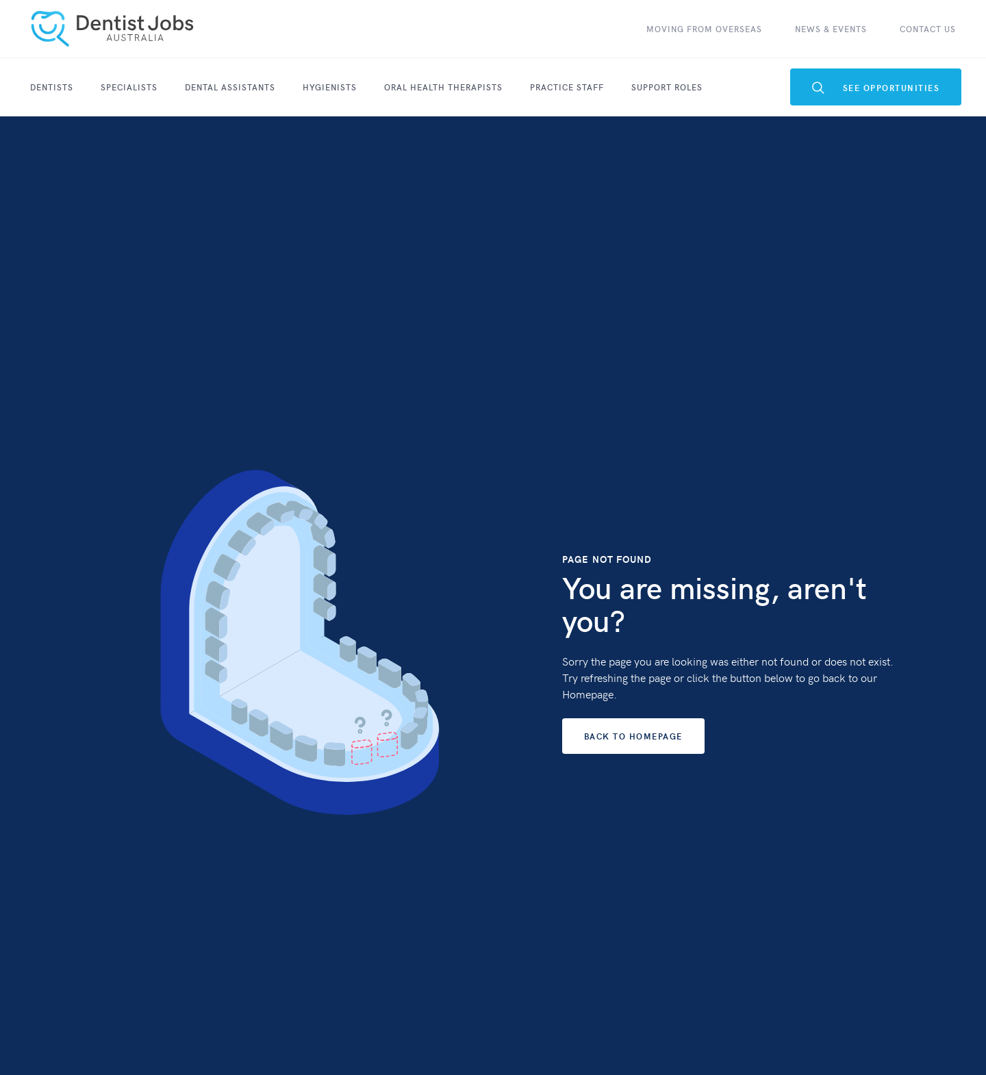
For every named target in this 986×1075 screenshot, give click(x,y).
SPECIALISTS (129, 86)
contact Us (928, 28)
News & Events (831, 28)
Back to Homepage (633, 736)
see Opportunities (876, 88)
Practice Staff (567, 86)
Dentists (51, 86)
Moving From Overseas (704, 28)
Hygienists (330, 86)
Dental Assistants (230, 86)
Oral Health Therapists (443, 86)
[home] (112, 29)
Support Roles (667, 86)
